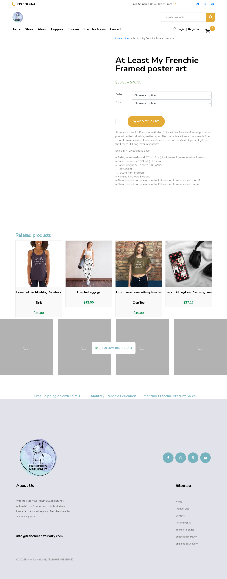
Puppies (57, 29)
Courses (73, 29)
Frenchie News (95, 29)
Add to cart (148, 121)
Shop (127, 38)
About (42, 29)
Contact (115, 29)
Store (29, 29)
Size (118, 102)
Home (16, 29)
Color (119, 94)
